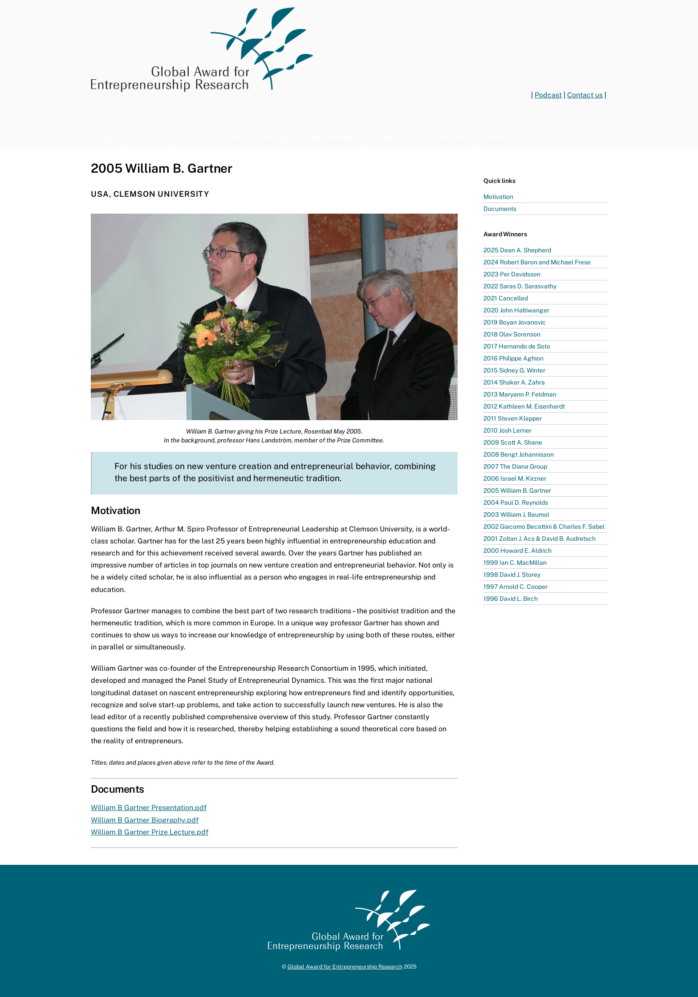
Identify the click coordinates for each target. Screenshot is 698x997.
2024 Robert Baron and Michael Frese (537, 262)
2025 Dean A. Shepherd (517, 250)
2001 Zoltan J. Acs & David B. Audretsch (539, 538)
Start (108, 137)
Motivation (498, 196)
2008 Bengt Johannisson (518, 454)
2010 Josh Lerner (507, 430)
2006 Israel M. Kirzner (514, 478)
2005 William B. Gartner (517, 490)
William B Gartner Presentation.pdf (149, 807)
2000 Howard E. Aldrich (517, 550)
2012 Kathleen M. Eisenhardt (524, 406)
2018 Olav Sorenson (511, 334)
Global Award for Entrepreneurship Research (345, 966)
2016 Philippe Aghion (513, 358)
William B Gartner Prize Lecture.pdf (149, 832)
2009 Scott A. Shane (512, 442)
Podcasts (449, 137)
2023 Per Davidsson (511, 274)
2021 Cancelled (505, 298)
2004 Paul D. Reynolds (515, 502)
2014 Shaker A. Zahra (514, 382)
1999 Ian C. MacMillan (515, 562)
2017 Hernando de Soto (516, 346)
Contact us (585, 95)
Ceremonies (395, 137)
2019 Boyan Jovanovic (514, 322)
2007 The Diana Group (515, 466)
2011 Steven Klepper (512, 418)
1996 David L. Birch (510, 598)
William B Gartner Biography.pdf (145, 820)
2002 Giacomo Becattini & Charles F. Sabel (544, 526)
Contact (496, 137)
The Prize (197, 137)
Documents (499, 208)
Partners (149, 137)
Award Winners (331, 137)
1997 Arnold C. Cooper (515, 586)
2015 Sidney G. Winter (514, 370)
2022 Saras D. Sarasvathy (519, 286)
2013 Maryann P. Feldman (519, 394)
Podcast (548, 95)
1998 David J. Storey (511, 574)
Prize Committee (259, 137)
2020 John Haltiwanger (516, 310)
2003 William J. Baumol (516, 514)
